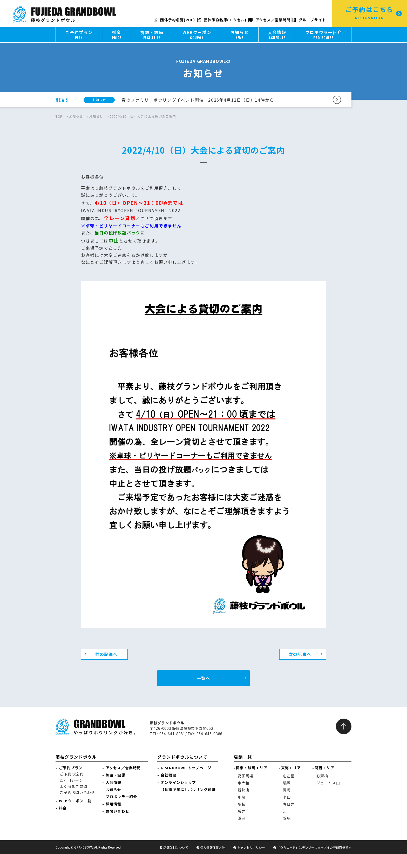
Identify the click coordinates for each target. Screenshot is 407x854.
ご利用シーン (71, 780)
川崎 (242, 797)
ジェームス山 (328, 782)
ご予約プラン (71, 767)
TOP (59, 116)
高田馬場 (245, 775)
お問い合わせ (117, 811)
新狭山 (243, 789)
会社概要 (168, 775)
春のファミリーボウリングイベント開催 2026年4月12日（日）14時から (197, 100)
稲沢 (287, 782)
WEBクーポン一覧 (75, 800)
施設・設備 (115, 775)
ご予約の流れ (71, 774)
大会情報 (113, 782)
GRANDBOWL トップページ (186, 767)
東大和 (243, 782)
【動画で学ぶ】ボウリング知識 (188, 789)
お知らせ (76, 116)
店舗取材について (175, 847)
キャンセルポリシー (251, 847)
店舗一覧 (243, 757)
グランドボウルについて (182, 757)
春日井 (289, 804)
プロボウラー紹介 (121, 796)
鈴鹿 (287, 818)
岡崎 (287, 789)
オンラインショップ (178, 782)
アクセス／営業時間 (269, 19)
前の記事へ (106, 654)
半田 (287, 797)
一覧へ (203, 678)
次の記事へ (300, 654)
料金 (63, 808)
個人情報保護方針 (212, 847)
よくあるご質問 (73, 786)
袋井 (242, 811)
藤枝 (242, 804)
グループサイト (309, 19)
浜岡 (242, 818)
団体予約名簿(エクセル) (221, 19)
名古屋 (289, 775)
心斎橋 (322, 775)
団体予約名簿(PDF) (174, 19)
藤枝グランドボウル (76, 757)
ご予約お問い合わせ (77, 792)
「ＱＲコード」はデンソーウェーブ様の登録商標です (314, 847)
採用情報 (113, 803)
